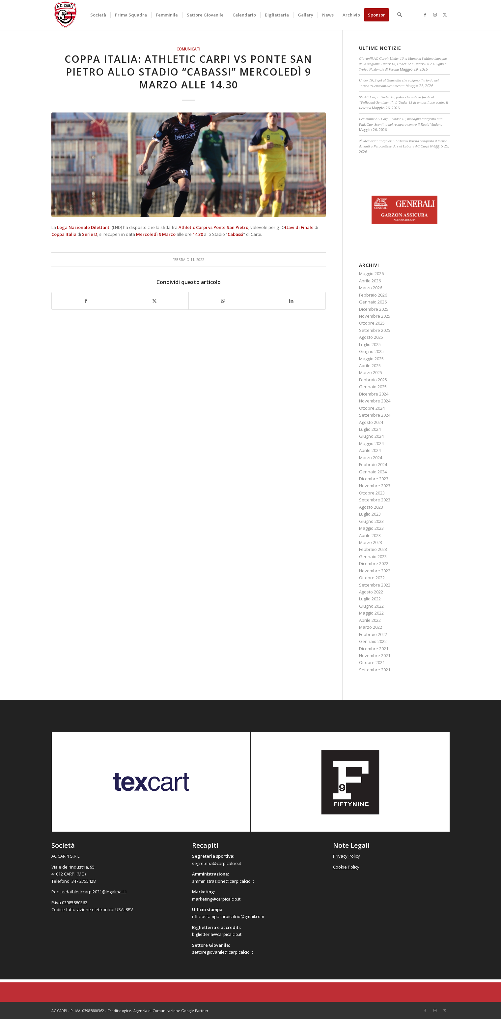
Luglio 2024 (370, 429)
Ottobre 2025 (372, 323)
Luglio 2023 (370, 514)
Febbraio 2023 (373, 549)
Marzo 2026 (370, 288)
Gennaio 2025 (373, 387)
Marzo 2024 (370, 458)
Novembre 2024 (374, 401)
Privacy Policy (346, 856)
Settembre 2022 (374, 585)
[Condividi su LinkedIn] (291, 300)
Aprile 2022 (370, 620)
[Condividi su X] (154, 300)
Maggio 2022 (371, 613)
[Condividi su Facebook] (86, 300)
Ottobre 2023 (372, 493)
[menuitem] (98, 15)
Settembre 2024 (374, 415)
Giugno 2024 (371, 436)
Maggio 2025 (371, 359)
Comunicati (188, 48)
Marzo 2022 (370, 627)
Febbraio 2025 (373, 380)
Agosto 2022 (371, 592)
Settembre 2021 (374, 670)
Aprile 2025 (370, 365)
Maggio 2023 (371, 528)
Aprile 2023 (370, 535)
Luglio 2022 (370, 599)
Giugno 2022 (371, 606)
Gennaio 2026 (373, 302)
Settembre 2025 (374, 330)
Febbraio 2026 (373, 295)
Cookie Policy (346, 867)
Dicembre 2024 (373, 394)
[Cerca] (399, 15)
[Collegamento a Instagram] (435, 14)
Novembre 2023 (374, 486)
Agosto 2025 (371, 337)
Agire (126, 1010)
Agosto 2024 (371, 422)
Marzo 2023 (370, 542)
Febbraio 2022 (373, 634)
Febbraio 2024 (373, 464)
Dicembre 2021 (373, 649)
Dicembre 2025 (373, 309)
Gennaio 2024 (373, 472)
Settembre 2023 (374, 500)
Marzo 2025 (370, 372)
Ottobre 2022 (372, 578)
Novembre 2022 (374, 571)
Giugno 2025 (371, 351)
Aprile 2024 (370, 450)
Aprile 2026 (370, 281)
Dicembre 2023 (373, 479)
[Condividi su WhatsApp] (223, 300)
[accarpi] (65, 15)
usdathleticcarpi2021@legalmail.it (94, 892)
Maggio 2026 (371, 273)
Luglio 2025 (370, 344)
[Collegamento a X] (445, 14)
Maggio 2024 (371, 443)
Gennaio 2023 (373, 556)
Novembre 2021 (374, 655)
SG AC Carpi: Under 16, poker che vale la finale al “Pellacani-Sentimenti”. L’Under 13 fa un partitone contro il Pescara (403, 102)
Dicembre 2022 (373, 563)
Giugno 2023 (371, 521)
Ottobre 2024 (372, 408)
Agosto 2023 (371, 507)
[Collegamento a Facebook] (425, 14)
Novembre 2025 (374, 316)
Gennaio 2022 (373, 641)
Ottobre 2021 (372, 662)
